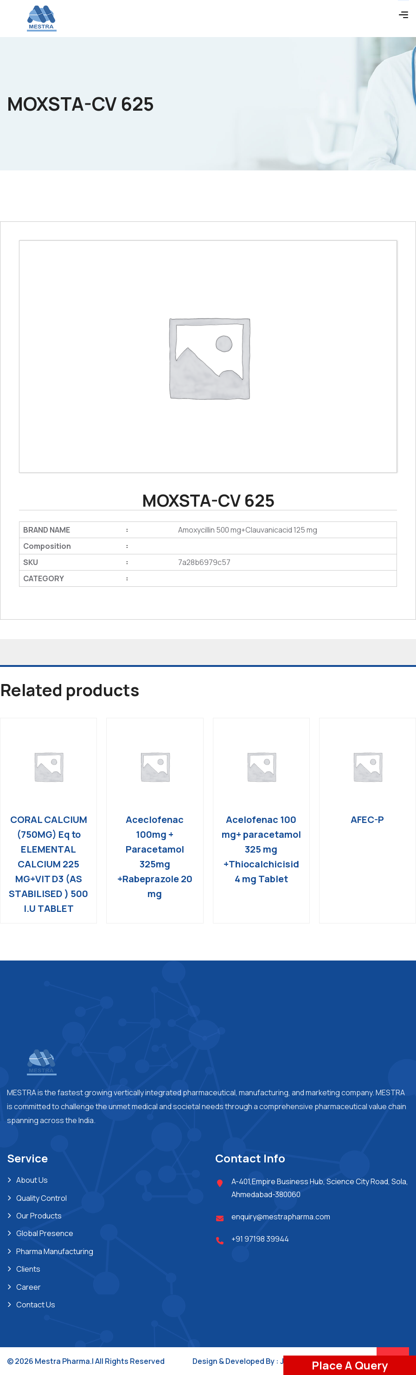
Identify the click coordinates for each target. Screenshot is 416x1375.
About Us (32, 1180)
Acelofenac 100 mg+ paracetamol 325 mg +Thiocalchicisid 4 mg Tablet (261, 849)
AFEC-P (367, 819)
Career (28, 1287)
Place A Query (350, 1365)
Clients (28, 1269)
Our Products (39, 1216)
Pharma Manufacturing (54, 1251)
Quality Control (41, 1198)
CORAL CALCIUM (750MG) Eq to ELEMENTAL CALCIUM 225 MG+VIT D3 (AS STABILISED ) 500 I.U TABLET (48, 864)
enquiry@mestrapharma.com (280, 1217)
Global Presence (44, 1233)
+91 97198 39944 (260, 1239)
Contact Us (35, 1305)
